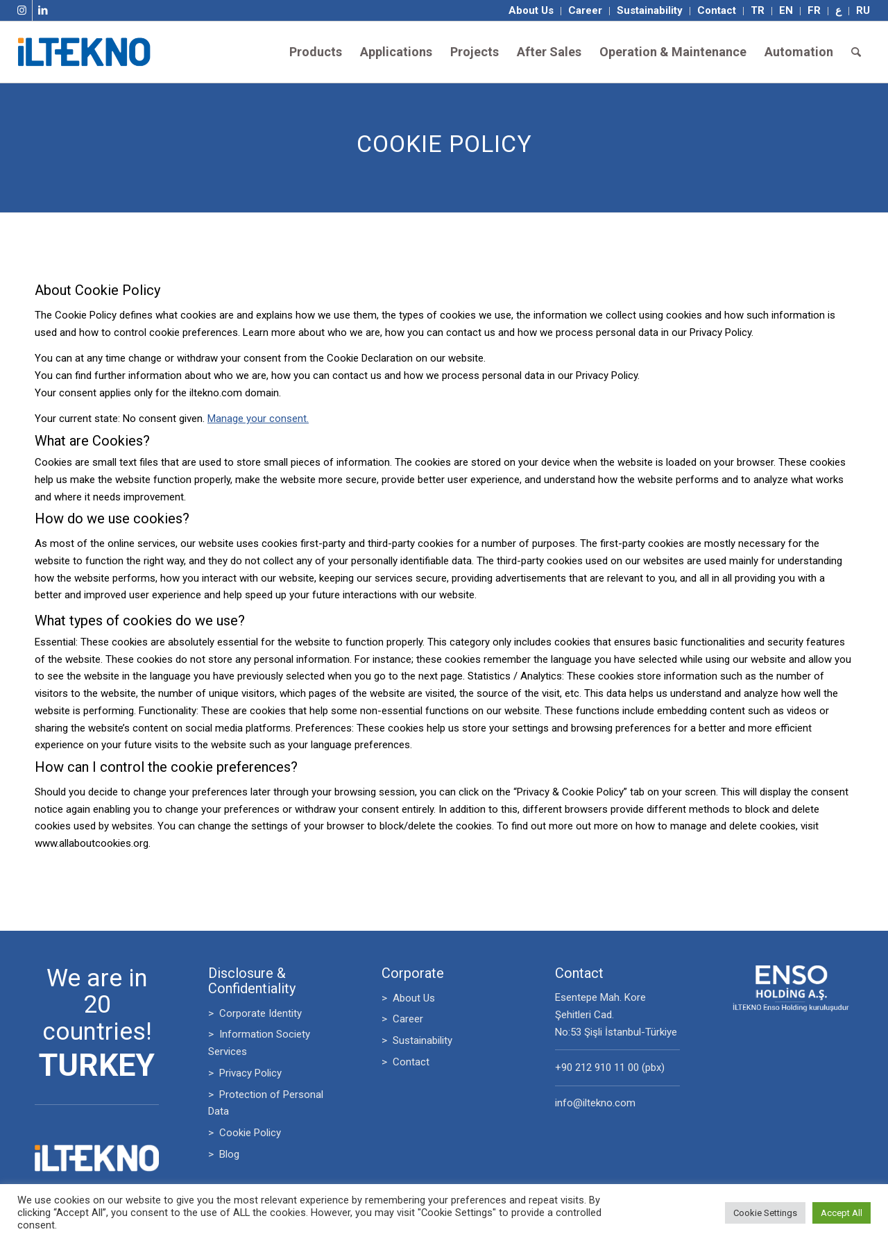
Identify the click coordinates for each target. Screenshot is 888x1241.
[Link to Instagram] (22, 10)
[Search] (856, 52)
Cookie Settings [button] (765, 1213)
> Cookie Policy (244, 1132)
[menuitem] (531, 11)
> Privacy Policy (245, 1073)
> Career (402, 1019)
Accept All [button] (841, 1213)
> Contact (405, 1062)
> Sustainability (417, 1040)
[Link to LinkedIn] (43, 10)
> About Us (408, 998)
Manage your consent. (258, 418)
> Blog (223, 1154)
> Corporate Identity (255, 1013)
